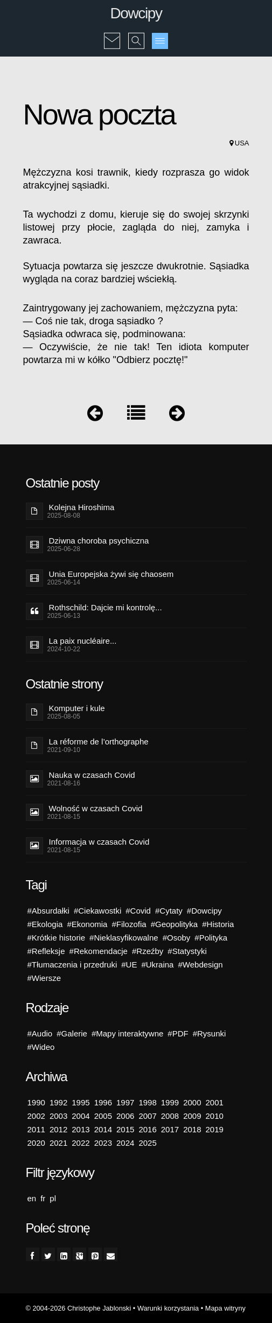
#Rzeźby (147, 951)
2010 (215, 1115)
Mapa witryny (225, 1308)
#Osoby (177, 937)
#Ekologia (45, 924)
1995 (80, 1102)
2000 (192, 1102)
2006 (125, 1115)
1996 (103, 1102)
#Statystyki (187, 951)
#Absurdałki (48, 910)
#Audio (40, 1033)
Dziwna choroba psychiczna (99, 540)
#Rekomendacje (98, 951)
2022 (80, 1142)
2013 (80, 1129)
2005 (103, 1115)
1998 (147, 1102)
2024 (125, 1142)
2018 (192, 1129)
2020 (36, 1142)
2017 (170, 1129)
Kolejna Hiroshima (82, 507)
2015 (125, 1129)
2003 (58, 1115)
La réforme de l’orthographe (99, 741)
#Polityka (210, 937)
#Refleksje (46, 951)
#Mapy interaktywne (127, 1033)
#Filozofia (128, 924)
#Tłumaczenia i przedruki (72, 964)
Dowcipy (136, 13)
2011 (36, 1129)
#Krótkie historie (56, 937)
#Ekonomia (87, 924)
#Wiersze (44, 978)
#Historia (218, 924)
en (32, 1198)
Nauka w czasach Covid (92, 774)
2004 (80, 1115)
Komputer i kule (77, 708)
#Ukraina (157, 964)
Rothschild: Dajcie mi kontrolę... (105, 607)
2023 (103, 1142)
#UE (129, 964)
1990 (36, 1102)
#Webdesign (200, 964)
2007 (147, 1115)
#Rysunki (209, 1033)
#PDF (178, 1033)
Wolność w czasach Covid (96, 808)
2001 (215, 1102)
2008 (170, 1115)
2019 (215, 1129)
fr (42, 1198)
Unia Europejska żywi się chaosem (111, 574)
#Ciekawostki (97, 910)
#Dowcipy (204, 910)
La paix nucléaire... (83, 640)
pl (53, 1198)
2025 (147, 1142)
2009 (192, 1115)
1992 (58, 1102)
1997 (125, 1102)
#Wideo (41, 1047)
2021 (58, 1142)
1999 (170, 1102)
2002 (36, 1115)
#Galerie (72, 1033)
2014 (103, 1129)
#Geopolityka (174, 924)
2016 (147, 1129)
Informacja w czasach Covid (99, 841)
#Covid (138, 910)
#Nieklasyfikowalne (123, 937)
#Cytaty (169, 910)
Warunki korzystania (168, 1308)
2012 (58, 1129)
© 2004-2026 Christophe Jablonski (78, 1308)
